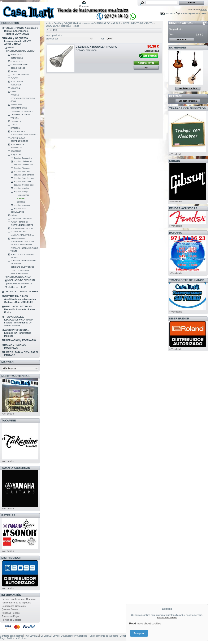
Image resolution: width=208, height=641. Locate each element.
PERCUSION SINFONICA (19, 284)
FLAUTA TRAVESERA (19, 75)
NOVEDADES (178, 47)
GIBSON (174, 160)
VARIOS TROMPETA (19, 274)
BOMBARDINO (16, 58)
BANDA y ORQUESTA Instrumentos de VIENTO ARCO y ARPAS (17, 41)
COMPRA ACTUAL (181, 23)
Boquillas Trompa (21, 192)
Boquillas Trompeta (22, 205)
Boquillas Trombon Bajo (24, 185)
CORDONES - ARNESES (21, 219)
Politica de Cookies (11, 620)
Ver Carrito (181, 39)
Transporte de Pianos (186, 280)
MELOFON (15, 88)
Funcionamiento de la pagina (16, 602)
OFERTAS (175, 96)
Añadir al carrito (146, 63)
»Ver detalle (8, 413)
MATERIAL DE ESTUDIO (21, 245)
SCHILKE (21, 202)
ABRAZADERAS (17, 131)
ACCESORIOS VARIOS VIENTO (24, 135)
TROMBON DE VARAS (20, 115)
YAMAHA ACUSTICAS (15, 468)
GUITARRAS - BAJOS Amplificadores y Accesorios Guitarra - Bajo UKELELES (20, 299)
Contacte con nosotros (11, 635)
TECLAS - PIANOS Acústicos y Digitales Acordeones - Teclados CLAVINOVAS (21, 31)
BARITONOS (16, 55)
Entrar (203, 9)
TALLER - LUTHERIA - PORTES (21, 291)
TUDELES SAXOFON (19, 270)
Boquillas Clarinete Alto (23, 161)
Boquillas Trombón (21, 188)
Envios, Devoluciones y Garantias (19, 599)
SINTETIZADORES (18, 108)
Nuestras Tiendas (11, 613)
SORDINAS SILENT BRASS (22, 267)
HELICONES (15, 85)
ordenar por (52, 38)
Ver (102, 38)
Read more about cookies (145, 623)
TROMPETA (15, 121)
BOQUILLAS (15, 154)
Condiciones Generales (14, 606)
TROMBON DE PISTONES (21, 111)
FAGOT (13, 71)
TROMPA (14, 118)
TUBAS (13, 125)
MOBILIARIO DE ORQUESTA (21, 280)
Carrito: (184, 13)
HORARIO (175, 232)
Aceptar (139, 633)
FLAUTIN (14, 78)
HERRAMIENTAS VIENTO (21, 228)
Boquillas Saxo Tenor (22, 182)
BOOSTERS (15, 151)
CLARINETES (16, 61)
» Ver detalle (175, 154)
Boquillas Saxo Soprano (24, 178)
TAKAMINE (8, 420)
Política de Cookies (167, 617)
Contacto (83, 6)
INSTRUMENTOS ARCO (19, 277)
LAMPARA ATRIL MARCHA (22, 235)
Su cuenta (170, 13)
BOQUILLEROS (17, 212)
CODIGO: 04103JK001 (87, 50)
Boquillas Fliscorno (22, 168)
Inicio (48, 23)
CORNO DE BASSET (19, 65)
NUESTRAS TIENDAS (15, 376)
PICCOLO (14, 95)
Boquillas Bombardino (23, 158)
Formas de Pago (10, 616)
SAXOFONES (16, 104)
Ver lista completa (188, 88)
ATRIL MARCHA (17, 144)
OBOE (13, 91)
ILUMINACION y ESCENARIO (20, 340)
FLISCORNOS (16, 81)
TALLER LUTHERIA (16, 287)
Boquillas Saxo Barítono (24, 175)
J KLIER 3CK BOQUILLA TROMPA (96, 46)
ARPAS (10, 47)
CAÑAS (13, 215)
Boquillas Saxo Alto (22, 171)
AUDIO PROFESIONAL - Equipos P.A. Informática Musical (17, 333)
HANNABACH (23, 195)
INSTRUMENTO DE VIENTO (21, 51)
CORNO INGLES (17, 68)
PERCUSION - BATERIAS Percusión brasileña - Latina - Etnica (20, 309)
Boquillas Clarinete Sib (23, 165)
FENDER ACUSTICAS (183, 208)
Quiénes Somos (10, 609)
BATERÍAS (8, 515)
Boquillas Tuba (20, 209)
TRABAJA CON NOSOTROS (187, 108)
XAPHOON (15, 128)
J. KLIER (21, 199)
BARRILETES (16, 148)
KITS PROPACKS (18, 232)
